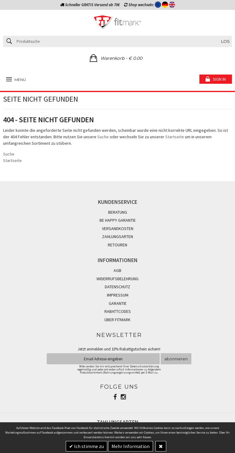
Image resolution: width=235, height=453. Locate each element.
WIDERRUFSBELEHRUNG (117, 278)
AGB (117, 270)
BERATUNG (117, 212)
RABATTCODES (117, 311)
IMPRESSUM (117, 295)
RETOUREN (117, 245)
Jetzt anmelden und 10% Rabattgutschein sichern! (119, 349)
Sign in (219, 79)
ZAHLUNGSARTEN (117, 236)
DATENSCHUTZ (117, 286)
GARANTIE (118, 303)
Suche (103, 137)
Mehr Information (131, 446)
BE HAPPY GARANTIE (118, 220)
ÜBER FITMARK (117, 319)
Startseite (174, 137)
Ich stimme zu (88, 446)
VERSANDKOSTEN (117, 228)
